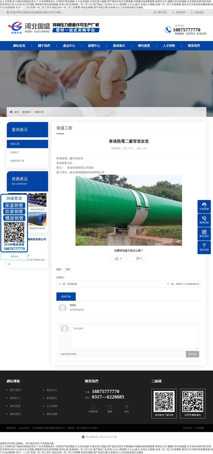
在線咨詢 (199, 12)
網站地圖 (52, 414)
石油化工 (14, 152)
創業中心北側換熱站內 (187, 284)
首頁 (16, 112)
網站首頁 (162, 12)
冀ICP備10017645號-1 (88, 428)
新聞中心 (94, 45)
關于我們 (44, 45)
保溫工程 (39, 112)
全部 (67, 269)
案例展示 (119, 45)
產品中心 (69, 45)
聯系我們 (180, 12)
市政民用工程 (17, 161)
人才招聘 (169, 45)
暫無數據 (72, 284)
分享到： (61, 277)
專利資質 (144, 45)
